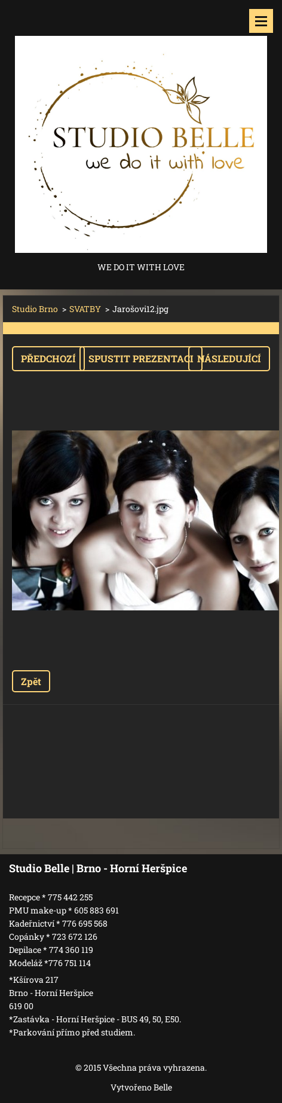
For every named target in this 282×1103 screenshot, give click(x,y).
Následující (229, 358)
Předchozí (48, 358)
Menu (261, 21)
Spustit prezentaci (141, 358)
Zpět (31, 681)
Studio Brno (35, 308)
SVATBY (85, 308)
